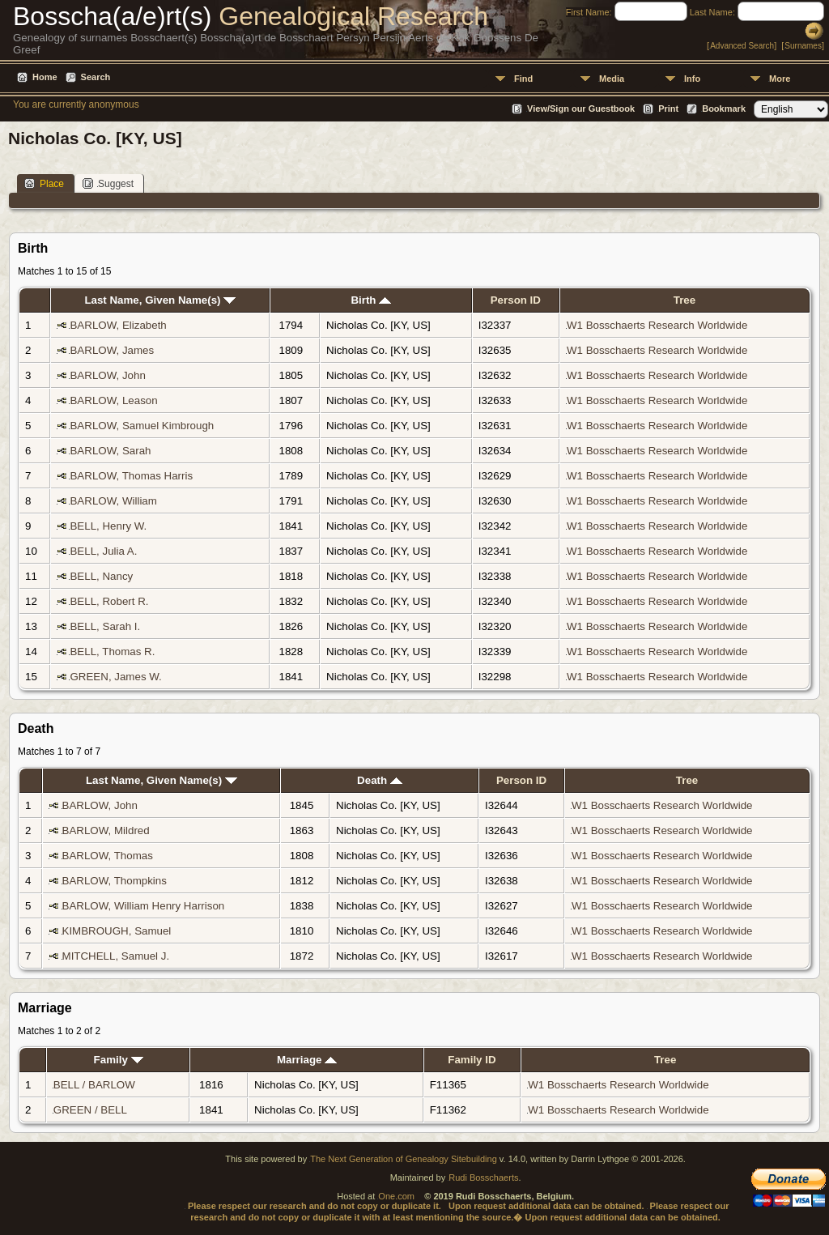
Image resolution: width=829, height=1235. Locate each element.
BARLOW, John (107, 375)
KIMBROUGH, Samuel (117, 931)
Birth (371, 300)
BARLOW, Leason (113, 400)
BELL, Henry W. (108, 526)
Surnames (803, 45)
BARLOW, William (113, 501)
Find (523, 78)
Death (379, 780)
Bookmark (724, 108)
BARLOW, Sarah (110, 451)
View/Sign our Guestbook (581, 108)
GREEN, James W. (115, 677)
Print (668, 108)
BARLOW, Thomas (107, 856)
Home (44, 77)
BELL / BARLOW (94, 1085)
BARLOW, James (112, 350)
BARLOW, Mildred (106, 830)
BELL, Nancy (101, 576)
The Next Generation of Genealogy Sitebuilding (403, 1159)
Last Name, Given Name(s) (160, 300)
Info (692, 78)
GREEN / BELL (90, 1110)
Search (96, 77)
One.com (396, 1196)
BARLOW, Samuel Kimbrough (142, 425)
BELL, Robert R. (109, 601)
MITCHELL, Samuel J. (116, 956)
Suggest (108, 183)
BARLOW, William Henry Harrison (143, 906)
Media (611, 78)
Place (44, 183)
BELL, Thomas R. (112, 651)
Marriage (307, 1060)
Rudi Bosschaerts (483, 1177)
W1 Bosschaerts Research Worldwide (657, 325)
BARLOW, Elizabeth (118, 325)
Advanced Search (742, 45)
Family (118, 1060)
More (779, 78)
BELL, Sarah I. (105, 626)
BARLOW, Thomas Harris (131, 476)
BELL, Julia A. (103, 551)
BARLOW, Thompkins (114, 881)
